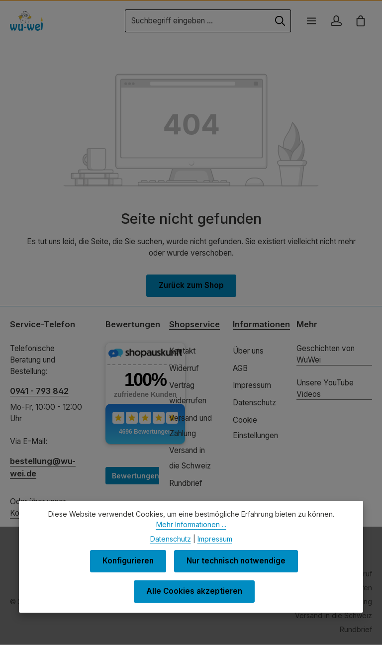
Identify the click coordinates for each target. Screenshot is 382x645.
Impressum (252, 385)
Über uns (248, 351)
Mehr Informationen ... (191, 526)
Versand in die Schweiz (190, 458)
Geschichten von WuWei (325, 354)
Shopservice (194, 324)
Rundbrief (185, 483)
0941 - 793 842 (39, 391)
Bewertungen (135, 475)
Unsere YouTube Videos (325, 388)
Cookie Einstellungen (255, 427)
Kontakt (182, 351)
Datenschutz (254, 402)
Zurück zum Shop (191, 285)
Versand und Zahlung (190, 425)
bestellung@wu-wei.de (43, 467)
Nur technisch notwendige (236, 562)
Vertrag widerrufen (187, 393)
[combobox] (197, 20)
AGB (240, 368)
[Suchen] (279, 20)
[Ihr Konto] (335, 20)
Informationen (261, 324)
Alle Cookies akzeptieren (194, 593)
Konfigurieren (127, 562)
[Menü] (310, 20)
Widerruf (184, 368)
